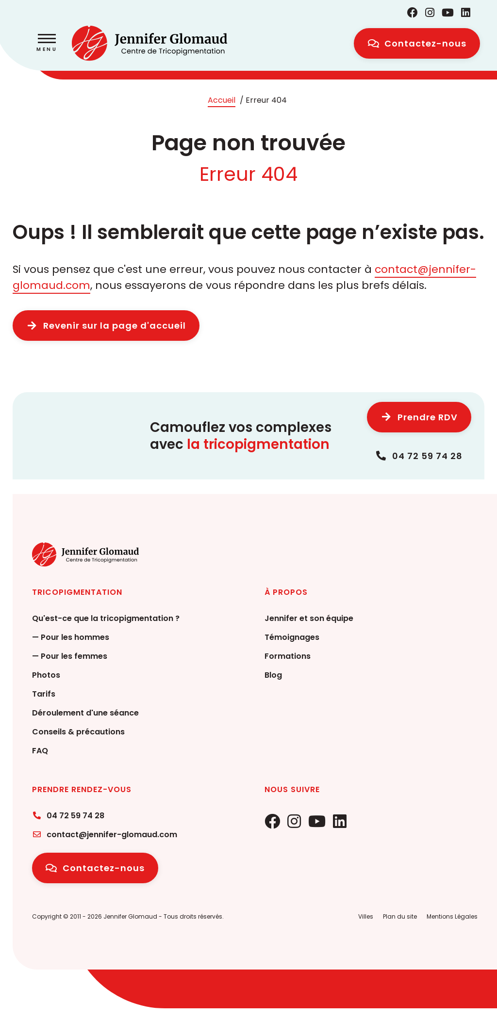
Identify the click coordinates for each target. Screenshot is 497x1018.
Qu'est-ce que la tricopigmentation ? (106, 618)
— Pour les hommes (70, 637)
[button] (46, 43)
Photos (46, 675)
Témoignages (292, 637)
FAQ (40, 750)
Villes (365, 916)
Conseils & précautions (78, 731)
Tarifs (43, 694)
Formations (288, 656)
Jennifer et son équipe (309, 618)
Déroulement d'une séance (85, 712)
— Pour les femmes (69, 656)
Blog (273, 675)
